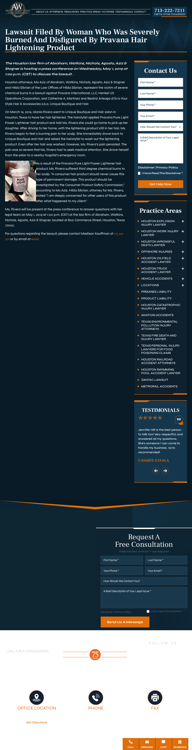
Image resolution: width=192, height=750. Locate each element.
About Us (42, 11)
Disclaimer (146, 167)
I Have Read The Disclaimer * (162, 173)
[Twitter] (161, 650)
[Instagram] (181, 650)
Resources (71, 11)
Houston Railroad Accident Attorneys (158, 361)
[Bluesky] (167, 660)
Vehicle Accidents (156, 278)
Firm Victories (162, 677)
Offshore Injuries (156, 251)
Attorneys (56, 11)
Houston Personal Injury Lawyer (46, 677)
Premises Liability (156, 291)
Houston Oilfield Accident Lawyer (156, 259)
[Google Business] (158, 660)
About (84, 677)
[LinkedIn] (152, 650)
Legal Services (132, 677)
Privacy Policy (167, 167)
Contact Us (110, 680)
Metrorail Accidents (159, 386)
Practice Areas (90, 11)
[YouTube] (171, 650)
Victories (108, 11)
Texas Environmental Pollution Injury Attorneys (159, 325)
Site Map (93, 737)
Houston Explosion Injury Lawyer (158, 222)
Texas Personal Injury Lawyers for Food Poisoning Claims (160, 349)
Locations (150, 285)
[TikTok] (150, 660)
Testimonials (124, 11)
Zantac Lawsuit (154, 380)
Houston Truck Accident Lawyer (156, 270)
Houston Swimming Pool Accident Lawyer (160, 371)
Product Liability (156, 298)
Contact (140, 11)
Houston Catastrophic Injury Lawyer (160, 306)
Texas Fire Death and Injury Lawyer (158, 337)
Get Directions (36, 722)
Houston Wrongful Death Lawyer (158, 243)
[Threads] (175, 660)
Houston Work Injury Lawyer (159, 233)
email (36, 239)
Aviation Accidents (157, 315)
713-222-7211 (170, 10)
